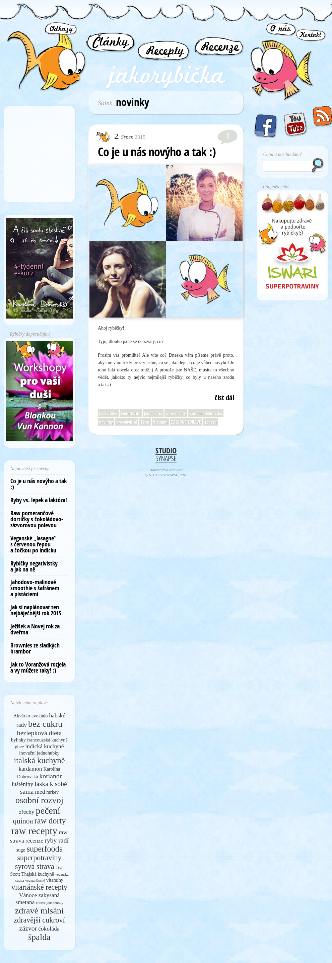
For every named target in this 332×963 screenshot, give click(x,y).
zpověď (211, 422)
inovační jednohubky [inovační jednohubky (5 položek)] (39, 753)
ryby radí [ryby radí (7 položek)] (57, 840)
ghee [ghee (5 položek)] (19, 746)
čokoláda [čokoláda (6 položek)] (48, 928)
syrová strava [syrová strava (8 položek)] (34, 866)
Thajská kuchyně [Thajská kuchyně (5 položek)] (37, 874)
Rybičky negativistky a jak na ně (34, 566)
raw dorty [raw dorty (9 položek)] (50, 820)
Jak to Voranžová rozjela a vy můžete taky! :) (38, 667)
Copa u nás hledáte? (282, 154)
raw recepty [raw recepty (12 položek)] (34, 830)
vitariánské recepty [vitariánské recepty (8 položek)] (39, 887)
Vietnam (160, 422)
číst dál (224, 398)
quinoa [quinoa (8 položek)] (23, 821)
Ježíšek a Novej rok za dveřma (35, 629)
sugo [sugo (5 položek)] (20, 850)
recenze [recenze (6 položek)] (34, 840)
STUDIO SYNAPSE (163, 475)
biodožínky (108, 413)
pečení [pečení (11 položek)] (48, 810)
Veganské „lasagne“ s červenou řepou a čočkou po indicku (33, 544)
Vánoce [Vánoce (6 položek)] (28, 895)
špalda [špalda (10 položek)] (39, 937)
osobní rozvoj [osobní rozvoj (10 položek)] (39, 800)
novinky (106, 422)
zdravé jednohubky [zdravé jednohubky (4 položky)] (49, 903)
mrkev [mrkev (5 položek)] (53, 792)
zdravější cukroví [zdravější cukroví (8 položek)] (39, 920)
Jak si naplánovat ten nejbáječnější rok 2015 (35, 610)
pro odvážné (127, 422)
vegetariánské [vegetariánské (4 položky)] (35, 880)
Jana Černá (153, 413)
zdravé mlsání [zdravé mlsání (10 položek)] (39, 910)
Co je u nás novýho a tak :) (157, 151)
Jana (101, 134)
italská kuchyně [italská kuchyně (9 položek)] (39, 760)
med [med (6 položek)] (40, 791)
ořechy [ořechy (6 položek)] (26, 811)
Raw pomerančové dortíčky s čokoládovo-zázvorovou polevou (36, 519)
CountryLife (130, 413)
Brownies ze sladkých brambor (35, 648)
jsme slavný (176, 413)
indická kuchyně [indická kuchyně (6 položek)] (44, 746)
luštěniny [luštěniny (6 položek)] (22, 784)
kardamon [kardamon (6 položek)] (30, 768)
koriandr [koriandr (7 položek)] (50, 776)
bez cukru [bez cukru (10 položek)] (45, 724)
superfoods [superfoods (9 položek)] (45, 848)
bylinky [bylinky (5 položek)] (18, 739)
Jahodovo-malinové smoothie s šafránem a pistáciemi (34, 588)
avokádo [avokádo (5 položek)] (39, 715)
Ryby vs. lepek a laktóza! (38, 500)
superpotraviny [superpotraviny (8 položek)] (39, 858)
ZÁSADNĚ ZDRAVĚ (186, 422)
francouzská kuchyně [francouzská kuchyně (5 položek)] (47, 739)
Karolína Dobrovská (206, 413)
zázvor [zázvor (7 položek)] (28, 928)
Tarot (145, 422)
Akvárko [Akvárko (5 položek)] (21, 715)
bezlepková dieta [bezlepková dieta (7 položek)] (39, 732)
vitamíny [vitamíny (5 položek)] (54, 880)
